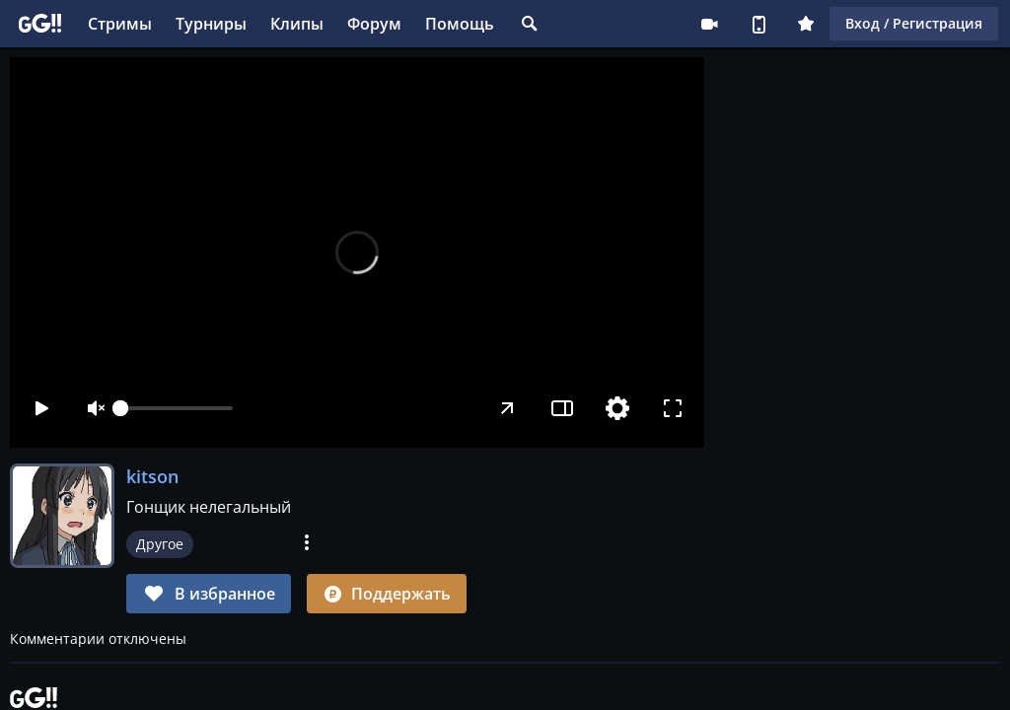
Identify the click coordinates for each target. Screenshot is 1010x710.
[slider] (176, 408)
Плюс (806, 24)
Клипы (297, 24)
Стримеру (709, 24)
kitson (152, 476)
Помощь (459, 24)
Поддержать (387, 593)
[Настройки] (617, 408)
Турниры (211, 24)
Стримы (120, 24)
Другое (159, 543)
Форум (374, 24)
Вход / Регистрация (913, 23)
